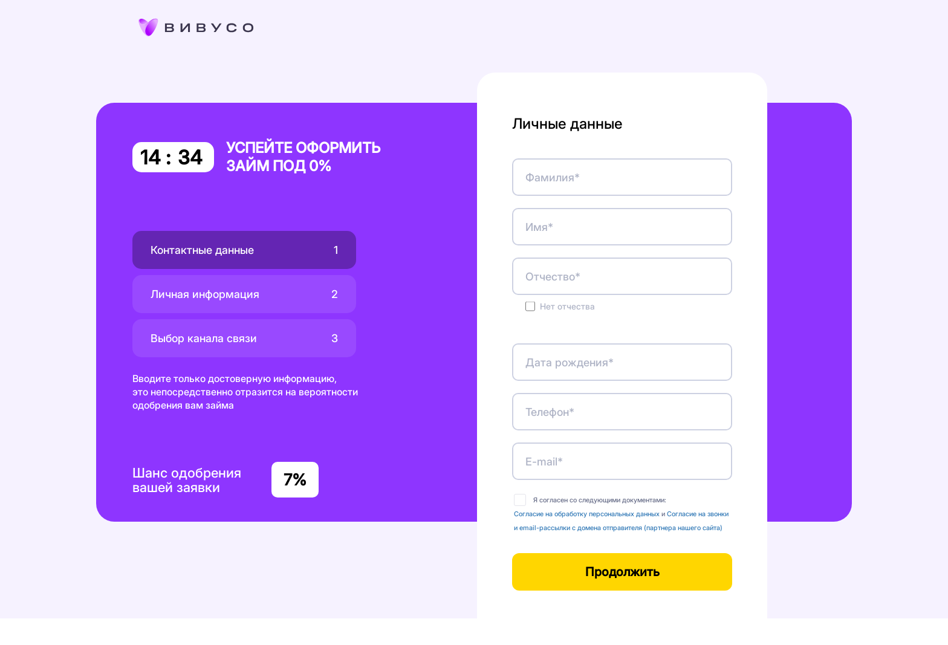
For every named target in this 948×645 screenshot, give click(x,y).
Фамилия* (552, 177)
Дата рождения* (569, 362)
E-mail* (544, 461)
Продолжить (622, 572)
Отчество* (552, 276)
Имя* (539, 227)
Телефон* (549, 412)
